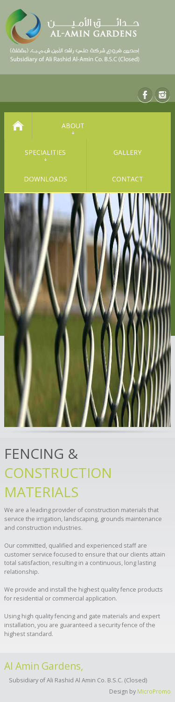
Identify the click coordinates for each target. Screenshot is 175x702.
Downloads (45, 178)
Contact (127, 178)
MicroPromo (154, 691)
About (73, 125)
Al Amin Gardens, (43, 666)
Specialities (45, 152)
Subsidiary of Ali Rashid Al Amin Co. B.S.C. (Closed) (78, 680)
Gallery (127, 152)
